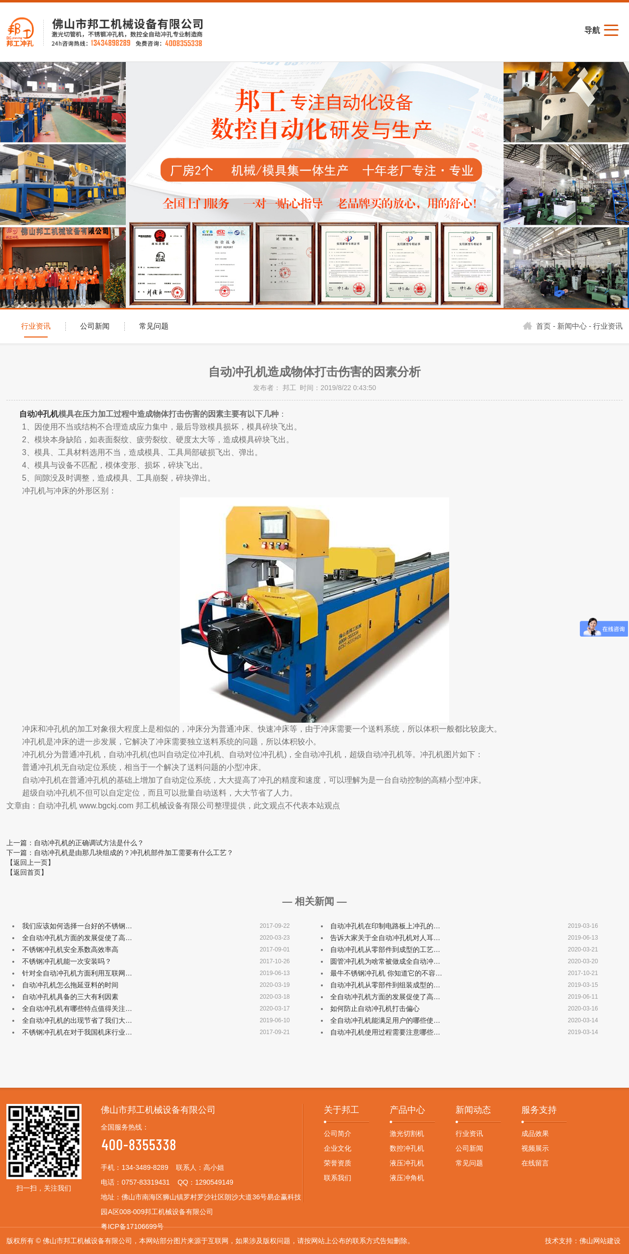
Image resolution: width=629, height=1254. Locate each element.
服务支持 (539, 1110)
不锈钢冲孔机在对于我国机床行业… (77, 1032)
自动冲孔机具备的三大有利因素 (70, 997)
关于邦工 (341, 1110)
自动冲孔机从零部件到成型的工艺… (385, 949)
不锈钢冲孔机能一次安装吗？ (67, 961)
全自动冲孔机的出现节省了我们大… (77, 1020)
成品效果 (535, 1133)
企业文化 (337, 1148)
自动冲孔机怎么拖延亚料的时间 (70, 985)
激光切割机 (407, 1133)
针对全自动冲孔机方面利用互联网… (77, 973)
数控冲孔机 (407, 1148)
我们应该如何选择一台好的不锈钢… (77, 926)
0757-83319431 (145, 1182)
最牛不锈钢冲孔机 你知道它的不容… (386, 973)
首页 (537, 326)
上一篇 (75, 843)
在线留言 (535, 1163)
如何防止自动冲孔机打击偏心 (375, 1008)
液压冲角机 (407, 1178)
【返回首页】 (27, 872)
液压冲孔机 (407, 1163)
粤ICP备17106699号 (132, 1226)
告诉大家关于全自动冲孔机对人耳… (385, 938)
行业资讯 (36, 326)
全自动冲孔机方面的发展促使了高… (77, 938)
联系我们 (337, 1178)
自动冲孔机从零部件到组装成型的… (385, 985)
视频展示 (535, 1148)
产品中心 (407, 1110)
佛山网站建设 (600, 1241)
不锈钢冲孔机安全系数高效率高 (70, 949)
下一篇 (119, 852)
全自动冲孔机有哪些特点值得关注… (77, 1008)
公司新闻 (95, 326)
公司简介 (337, 1133)
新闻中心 (572, 326)
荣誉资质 (337, 1163)
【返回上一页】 (30, 862)
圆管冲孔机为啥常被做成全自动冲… (385, 961)
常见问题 (154, 326)
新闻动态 (473, 1110)
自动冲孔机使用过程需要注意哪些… (385, 1032)
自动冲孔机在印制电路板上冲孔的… (385, 926)
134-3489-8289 (144, 1167)
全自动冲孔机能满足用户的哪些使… (385, 1020)
